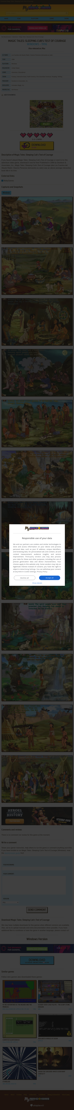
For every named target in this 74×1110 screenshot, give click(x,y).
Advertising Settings (28, 569)
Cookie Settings (30, 571)
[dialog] (37, 555)
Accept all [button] (50, 578)
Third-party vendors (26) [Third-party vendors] (35, 556)
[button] (37, 583)
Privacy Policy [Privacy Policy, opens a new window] (42, 571)
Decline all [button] (24, 578)
